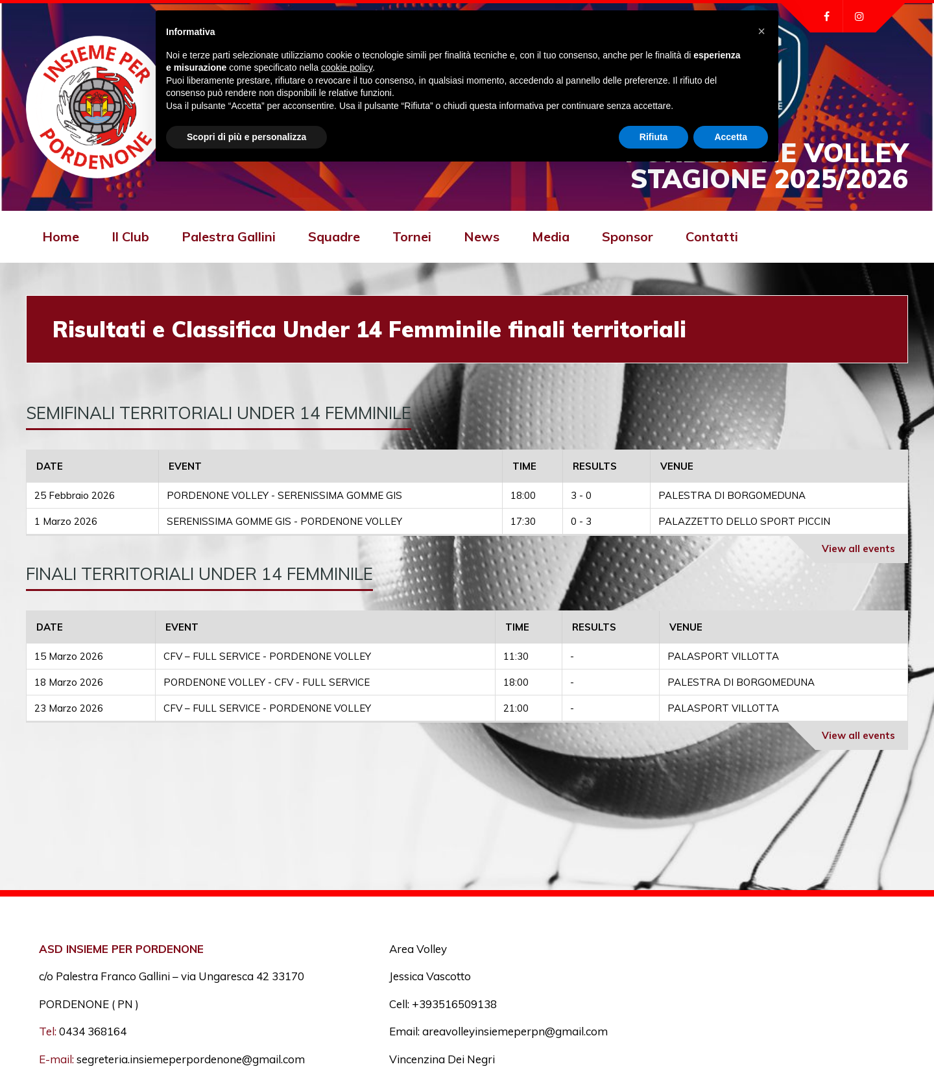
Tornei (411, 236)
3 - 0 (581, 495)
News (481, 236)
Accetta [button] (730, 137)
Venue (676, 466)
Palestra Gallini (229, 236)
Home (60, 236)
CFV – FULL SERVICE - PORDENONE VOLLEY (267, 656)
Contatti (712, 236)
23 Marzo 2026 (68, 708)
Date (49, 466)
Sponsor (627, 236)
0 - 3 (581, 521)
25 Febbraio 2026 (74, 495)
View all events (858, 548)
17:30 (523, 521)
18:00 (523, 495)
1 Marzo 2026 (65, 521)
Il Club (130, 236)
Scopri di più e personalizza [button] (246, 137)
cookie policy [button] (346, 67)
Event (185, 466)
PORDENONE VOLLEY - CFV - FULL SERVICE (266, 682)
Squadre (334, 236)
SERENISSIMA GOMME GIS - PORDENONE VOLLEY (284, 521)
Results (595, 466)
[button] (761, 31)
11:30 (516, 656)
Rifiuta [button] (654, 137)
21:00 (516, 708)
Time (524, 466)
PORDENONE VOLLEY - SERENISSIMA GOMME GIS (284, 495)
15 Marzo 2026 (68, 656)
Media (550, 236)
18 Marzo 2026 (68, 682)
